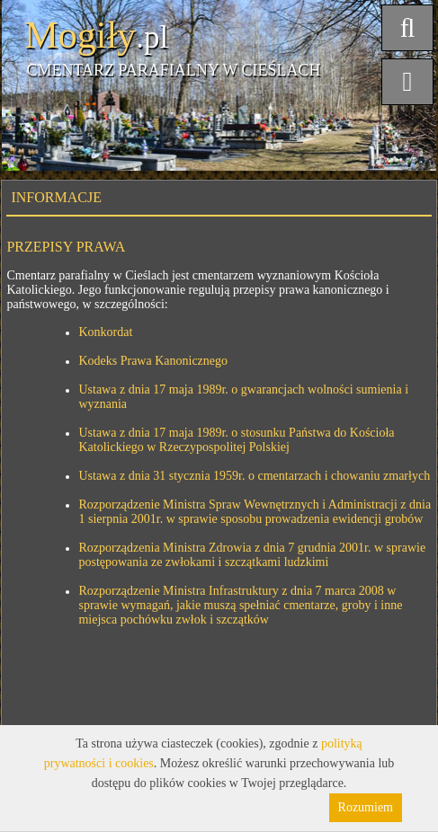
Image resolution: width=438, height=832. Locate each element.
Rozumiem (365, 807)
